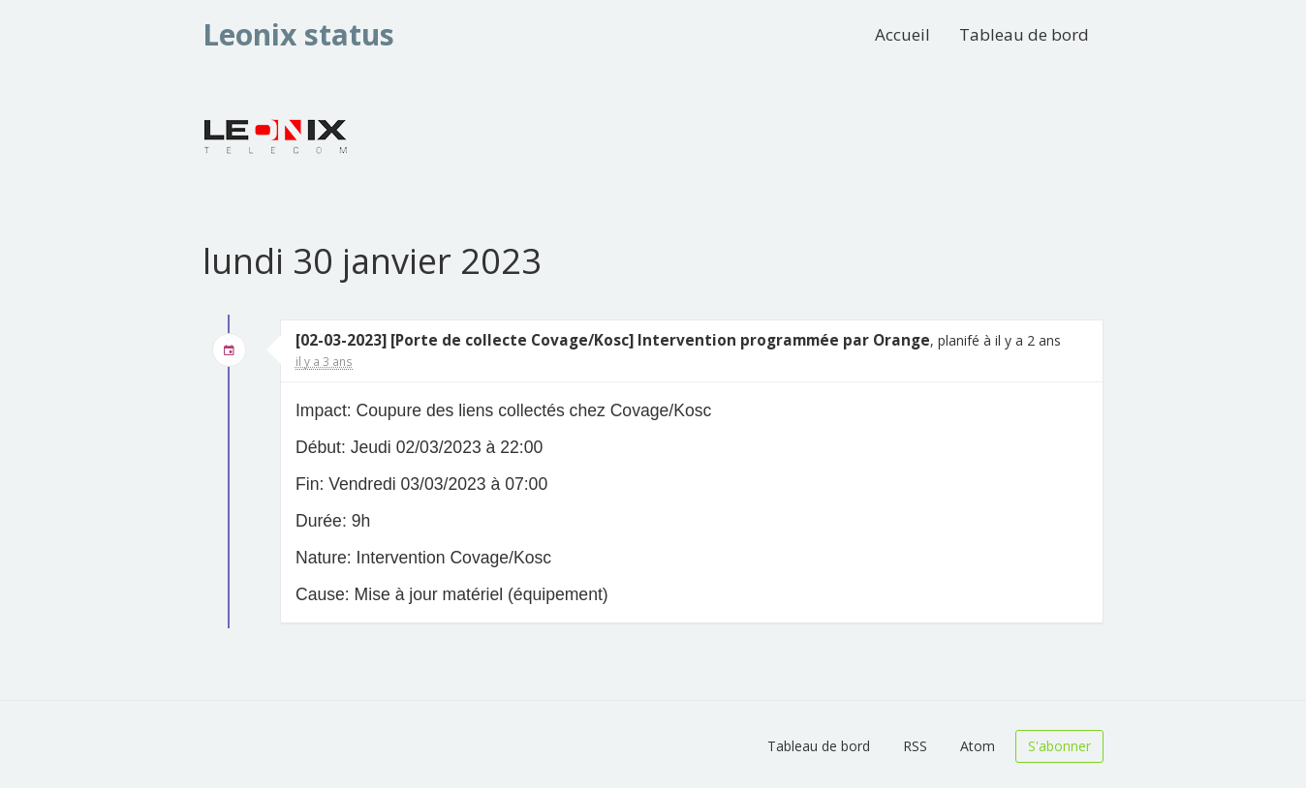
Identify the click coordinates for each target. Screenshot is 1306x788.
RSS (915, 746)
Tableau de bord (1024, 34)
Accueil (902, 34)
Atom (977, 746)
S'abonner (1059, 746)
